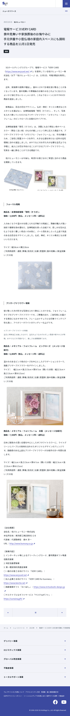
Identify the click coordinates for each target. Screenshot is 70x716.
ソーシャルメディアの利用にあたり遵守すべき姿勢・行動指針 (44, 696)
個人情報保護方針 (52, 692)
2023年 (31, 628)
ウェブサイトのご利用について (14, 692)
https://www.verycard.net (15, 575)
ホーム (6, 628)
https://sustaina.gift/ (13, 598)
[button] (35, 640)
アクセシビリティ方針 (32, 692)
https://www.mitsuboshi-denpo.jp (49, 586)
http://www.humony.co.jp (21, 543)
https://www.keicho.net (14, 582)
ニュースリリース (18, 628)
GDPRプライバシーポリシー (13, 696)
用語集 (43, 692)
